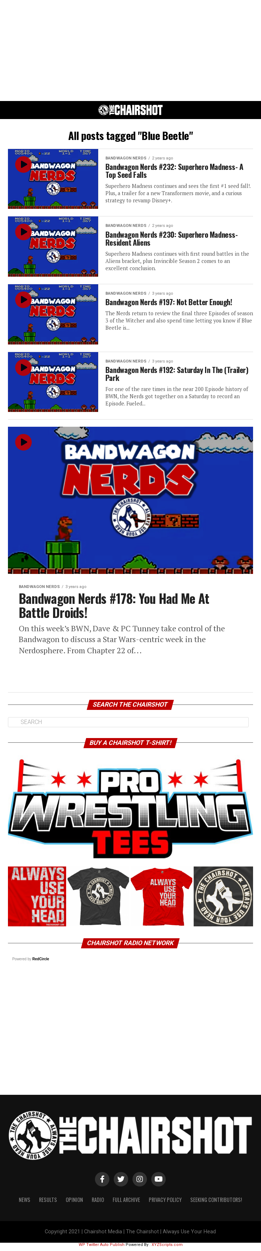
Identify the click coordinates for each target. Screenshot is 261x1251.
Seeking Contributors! (216, 1203)
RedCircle (40, 963)
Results (48, 1203)
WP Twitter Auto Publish (102, 1248)
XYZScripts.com (167, 1248)
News (24, 1203)
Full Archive (126, 1203)
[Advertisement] (130, 50)
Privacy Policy (165, 1203)
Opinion (74, 1203)
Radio (98, 1203)
